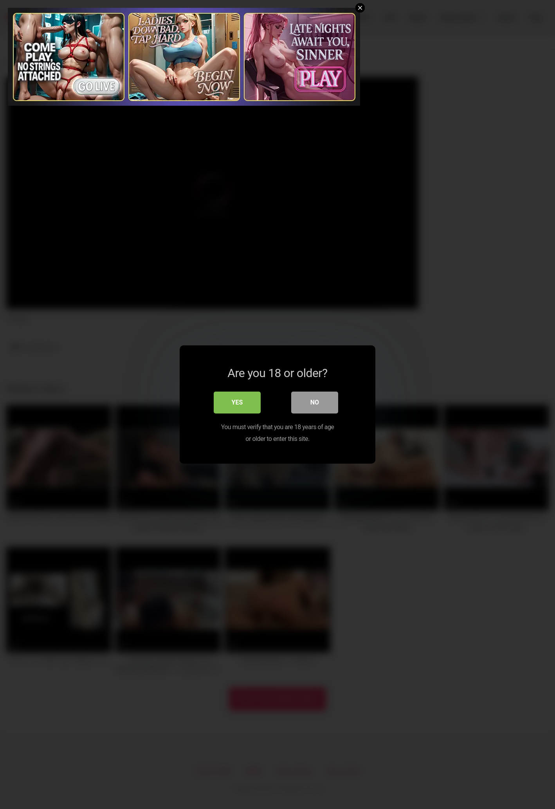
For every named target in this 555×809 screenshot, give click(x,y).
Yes (237, 402)
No (314, 402)
